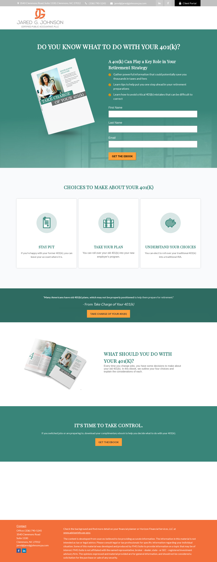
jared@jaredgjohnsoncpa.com (128, 3)
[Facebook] (168, 3)
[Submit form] (122, 156)
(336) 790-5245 (95, 3)
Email (112, 137)
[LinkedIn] (159, 3)
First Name (115, 107)
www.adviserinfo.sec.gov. (77, 532)
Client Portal (187, 3)
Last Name (115, 122)
